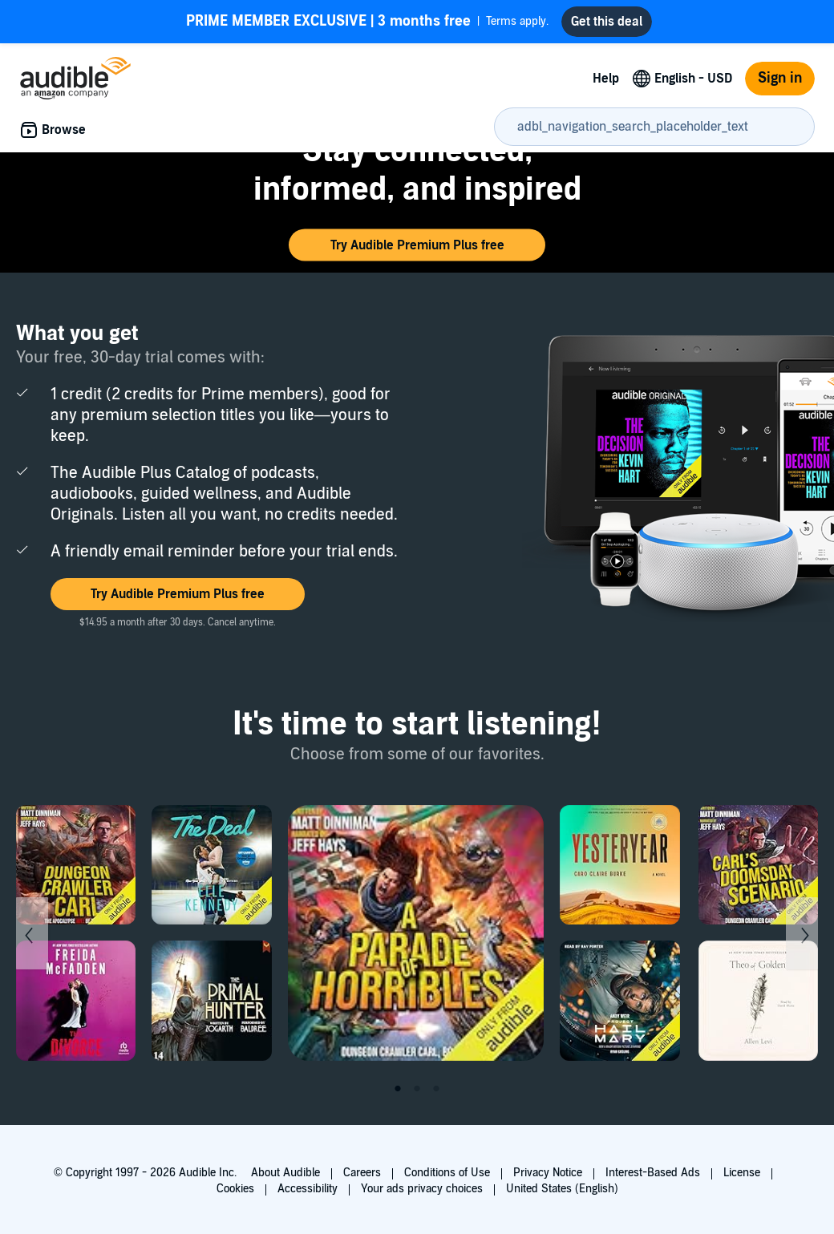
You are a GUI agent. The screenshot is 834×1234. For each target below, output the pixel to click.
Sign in (780, 78)
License (741, 1172)
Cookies (235, 1189)
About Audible (285, 1172)
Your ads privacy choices (422, 1189)
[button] (417, 245)
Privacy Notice (547, 1172)
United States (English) (562, 1189)
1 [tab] (398, 1089)
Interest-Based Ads (652, 1172)
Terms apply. (367, 21)
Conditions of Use (447, 1172)
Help (606, 79)
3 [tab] (436, 1089)
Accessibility (307, 1189)
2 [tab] (417, 1089)
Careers (362, 1172)
